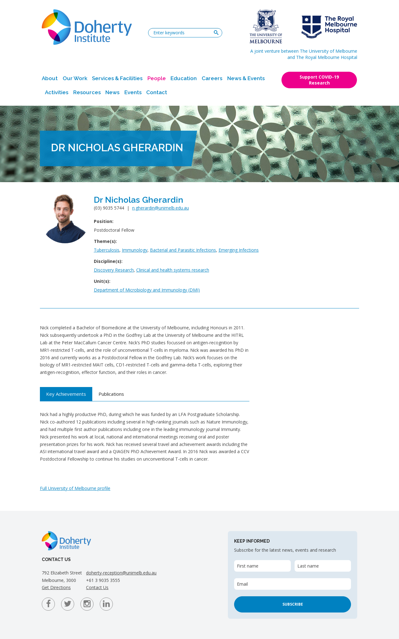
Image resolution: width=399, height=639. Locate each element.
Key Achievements (66, 394)
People (156, 78)
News (112, 92)
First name (247, 566)
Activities (56, 92)
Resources (87, 92)
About (50, 78)
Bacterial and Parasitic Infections (183, 250)
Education (184, 78)
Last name (308, 566)
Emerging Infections (239, 250)
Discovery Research (114, 270)
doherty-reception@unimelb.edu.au (121, 573)
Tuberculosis (106, 250)
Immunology (134, 250)
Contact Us (97, 587)
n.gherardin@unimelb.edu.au (160, 208)
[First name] (262, 566)
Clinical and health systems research (172, 270)
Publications (111, 394)
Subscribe (292, 604)
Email (242, 584)
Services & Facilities (117, 78)
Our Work (75, 78)
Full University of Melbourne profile (75, 488)
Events (133, 92)
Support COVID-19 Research (319, 80)
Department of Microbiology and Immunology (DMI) (147, 290)
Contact (156, 92)
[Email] (292, 584)
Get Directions (56, 587)
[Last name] (323, 566)
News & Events (246, 78)
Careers (212, 78)
